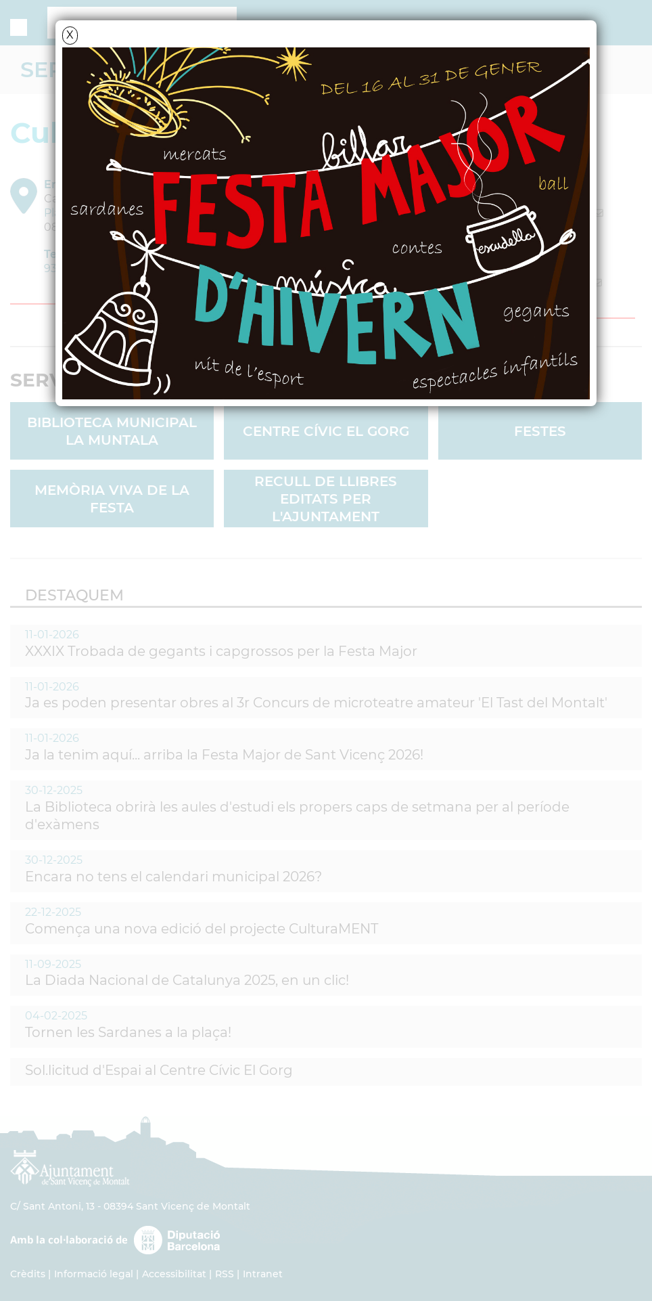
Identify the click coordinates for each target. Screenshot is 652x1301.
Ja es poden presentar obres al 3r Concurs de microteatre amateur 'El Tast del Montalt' (316, 702)
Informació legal (93, 1274)
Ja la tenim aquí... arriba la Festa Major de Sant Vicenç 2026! (224, 755)
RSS (224, 1274)
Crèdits (27, 1274)
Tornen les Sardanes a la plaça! (128, 1032)
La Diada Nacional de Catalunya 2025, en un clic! (187, 980)
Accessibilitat (174, 1274)
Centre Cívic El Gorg (326, 431)
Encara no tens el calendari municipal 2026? (173, 876)
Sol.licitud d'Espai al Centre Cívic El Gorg (159, 1070)
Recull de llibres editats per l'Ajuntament (325, 499)
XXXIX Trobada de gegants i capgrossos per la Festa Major (221, 651)
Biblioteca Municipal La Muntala (112, 431)
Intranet (263, 1274)
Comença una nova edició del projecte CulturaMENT (201, 929)
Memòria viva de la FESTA (111, 499)
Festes (540, 431)
